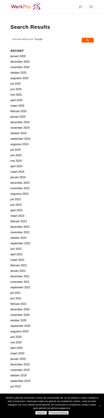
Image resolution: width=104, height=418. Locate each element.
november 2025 (19, 67)
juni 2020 (16, 336)
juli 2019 (15, 386)
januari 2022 (18, 270)
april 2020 (16, 347)
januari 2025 (18, 116)
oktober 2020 (18, 320)
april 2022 (16, 254)
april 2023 (16, 210)
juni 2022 (16, 248)
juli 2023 (15, 199)
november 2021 (19, 281)
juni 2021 (16, 298)
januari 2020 (18, 358)
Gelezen (41, 412)
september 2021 (20, 287)
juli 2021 (15, 292)
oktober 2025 (18, 72)
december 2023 (19, 182)
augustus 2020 (19, 331)
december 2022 (19, 226)
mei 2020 (16, 342)
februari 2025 (18, 111)
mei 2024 (16, 160)
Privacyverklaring (58, 412)
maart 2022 (17, 259)
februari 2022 (18, 265)
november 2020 (19, 314)
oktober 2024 (18, 133)
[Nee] (99, 406)
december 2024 (19, 122)
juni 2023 (16, 204)
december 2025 (19, 61)
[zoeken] (46, 39)
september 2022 (20, 243)
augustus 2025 (19, 78)
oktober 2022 (18, 237)
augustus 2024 (19, 144)
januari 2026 (18, 56)
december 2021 (19, 276)
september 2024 (20, 138)
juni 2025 (16, 89)
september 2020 (20, 325)
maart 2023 (17, 215)
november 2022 (19, 232)
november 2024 (19, 127)
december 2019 (19, 364)
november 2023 (19, 188)
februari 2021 (18, 303)
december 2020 (19, 309)
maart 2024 (17, 171)
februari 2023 (18, 221)
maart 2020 (17, 353)
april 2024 (16, 166)
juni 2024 (16, 155)
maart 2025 (17, 105)
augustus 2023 (19, 193)
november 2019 (19, 369)
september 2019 (20, 380)
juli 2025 (15, 83)
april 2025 (16, 100)
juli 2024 (15, 149)
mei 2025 (16, 94)
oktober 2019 (18, 375)
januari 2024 (18, 177)
